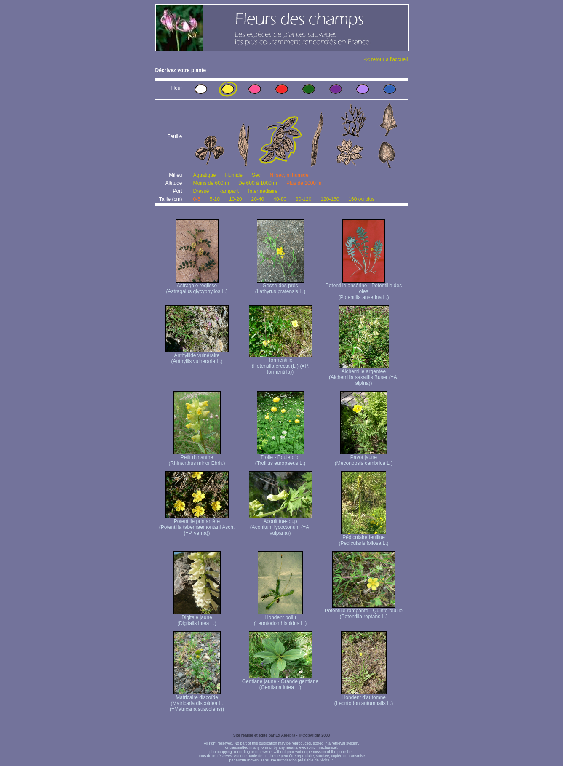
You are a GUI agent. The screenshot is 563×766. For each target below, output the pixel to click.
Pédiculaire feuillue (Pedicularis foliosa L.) (363, 538)
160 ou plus (361, 199)
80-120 (303, 199)
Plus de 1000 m (303, 183)
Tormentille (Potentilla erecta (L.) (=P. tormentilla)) (280, 363)
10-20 (235, 199)
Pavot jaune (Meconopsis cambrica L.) (363, 458)
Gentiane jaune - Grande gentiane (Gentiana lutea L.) (280, 682)
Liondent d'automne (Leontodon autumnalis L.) (363, 698)
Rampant (229, 191)
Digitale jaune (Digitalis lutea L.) (197, 618)
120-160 (329, 199)
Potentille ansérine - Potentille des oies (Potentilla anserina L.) (364, 289)
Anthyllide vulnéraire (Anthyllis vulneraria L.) (197, 356)
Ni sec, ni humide (289, 175)
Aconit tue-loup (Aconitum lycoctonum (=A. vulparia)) (280, 525)
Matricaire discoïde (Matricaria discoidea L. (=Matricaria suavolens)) (197, 701)
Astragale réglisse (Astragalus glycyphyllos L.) (196, 286)
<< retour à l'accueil (386, 59)
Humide (234, 175)
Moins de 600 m (211, 183)
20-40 (257, 199)
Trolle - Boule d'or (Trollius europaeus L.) (280, 458)
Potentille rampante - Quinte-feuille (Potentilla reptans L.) (364, 611)
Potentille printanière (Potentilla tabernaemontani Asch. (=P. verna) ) (197, 525)
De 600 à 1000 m (257, 183)
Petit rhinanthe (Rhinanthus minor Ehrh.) (196, 458)
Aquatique (204, 175)
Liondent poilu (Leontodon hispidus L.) (280, 618)
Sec (256, 175)
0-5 (196, 199)
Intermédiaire (262, 191)
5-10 (215, 199)
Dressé (201, 191)
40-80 (279, 199)
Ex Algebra (285, 735)
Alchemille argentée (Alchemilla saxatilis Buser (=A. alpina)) (363, 375)
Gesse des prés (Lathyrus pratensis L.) (280, 286)
